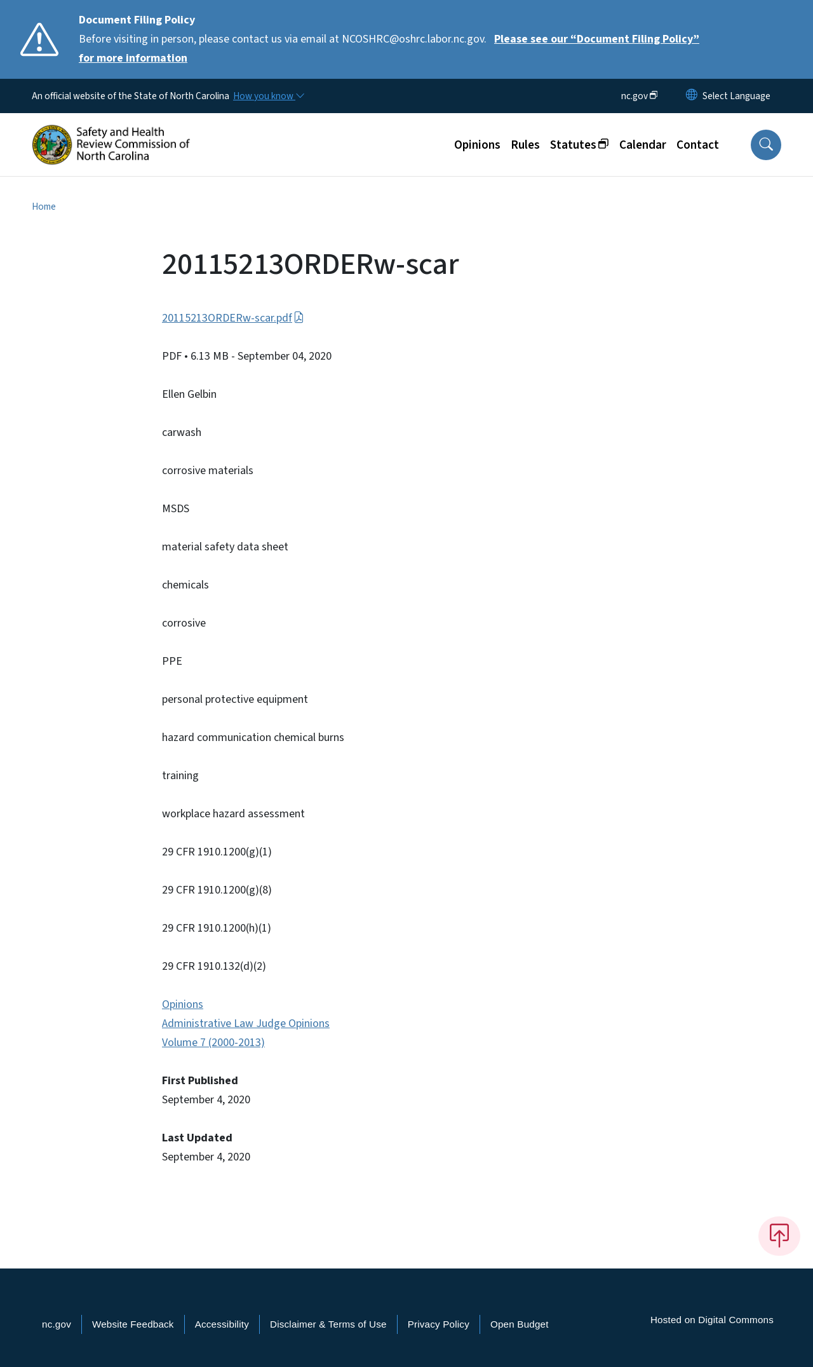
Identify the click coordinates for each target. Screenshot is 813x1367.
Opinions (477, 145)
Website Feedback (133, 1324)
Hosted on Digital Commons (712, 1319)
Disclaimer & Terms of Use (328, 1324)
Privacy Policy (438, 1324)
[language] (736, 95)
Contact (697, 145)
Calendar (642, 145)
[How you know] (268, 95)
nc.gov (56, 1324)
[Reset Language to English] (691, 95)
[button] (766, 145)
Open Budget (519, 1324)
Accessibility (222, 1324)
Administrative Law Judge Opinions (246, 1023)
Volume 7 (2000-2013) (213, 1043)
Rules (525, 145)
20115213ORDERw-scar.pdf (233, 318)
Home (44, 207)
